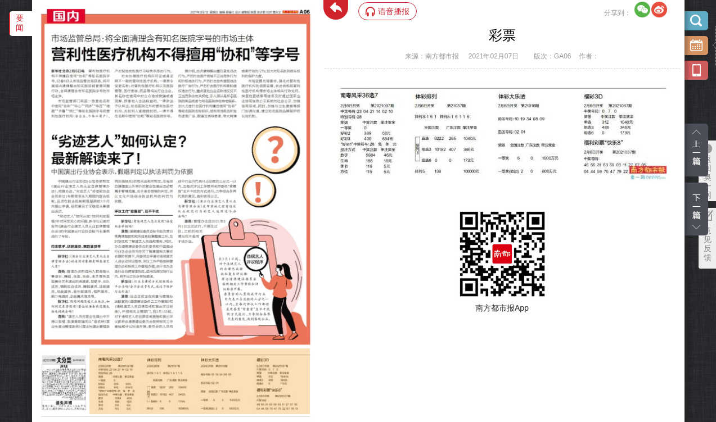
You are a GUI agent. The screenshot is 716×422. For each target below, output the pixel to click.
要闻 (20, 22)
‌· (91, 354)
